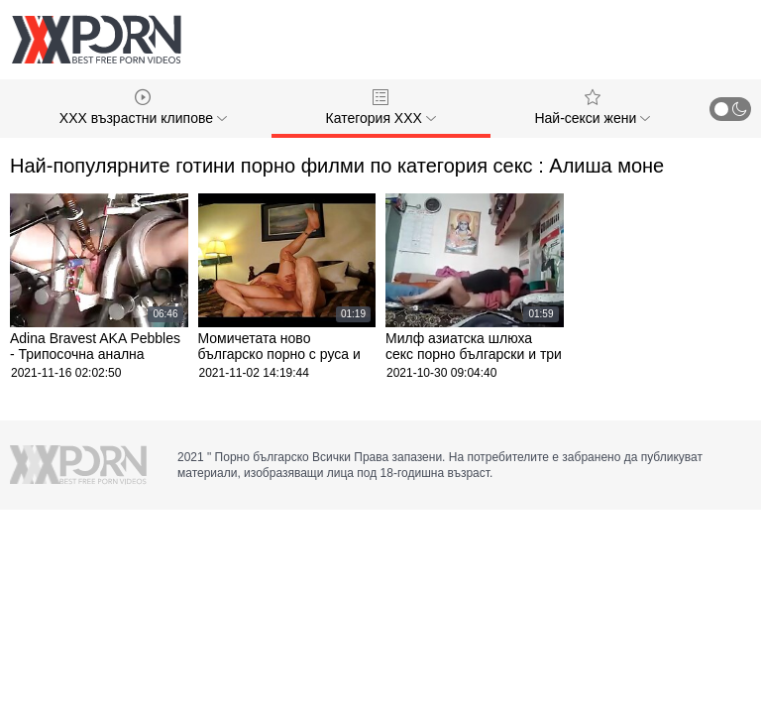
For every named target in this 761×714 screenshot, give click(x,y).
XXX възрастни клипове (143, 107)
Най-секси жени (592, 107)
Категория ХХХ (381, 107)
